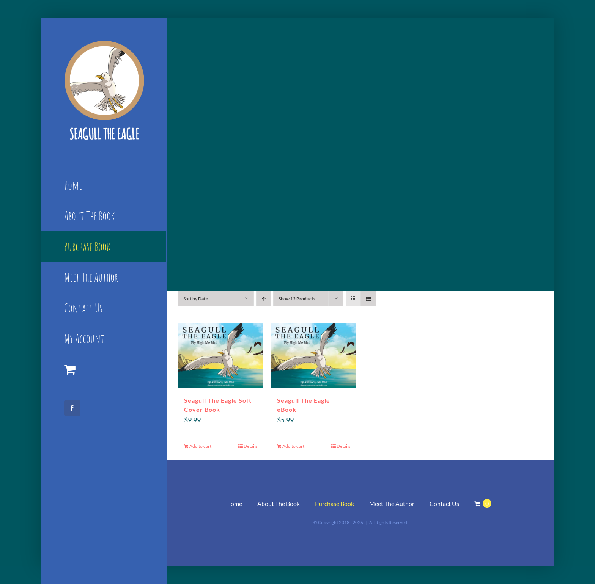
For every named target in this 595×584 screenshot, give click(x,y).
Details (250, 446)
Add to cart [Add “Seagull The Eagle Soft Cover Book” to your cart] (200, 446)
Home (234, 503)
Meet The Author (391, 503)
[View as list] (368, 298)
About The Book (278, 503)
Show (297, 298)
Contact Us (444, 503)
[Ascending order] (263, 298)
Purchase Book (334, 503)
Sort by (195, 298)
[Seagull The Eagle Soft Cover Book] (220, 355)
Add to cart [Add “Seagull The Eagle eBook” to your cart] (293, 446)
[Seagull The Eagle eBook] (313, 355)
